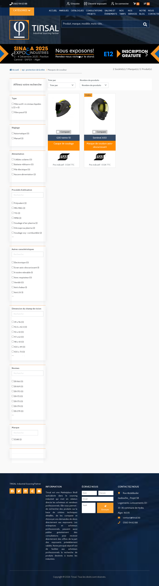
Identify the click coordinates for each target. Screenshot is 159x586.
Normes (15, 368)
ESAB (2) (17, 439)
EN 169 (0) (17, 386)
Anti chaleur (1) (19, 287)
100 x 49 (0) (18, 347)
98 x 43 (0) (18, 341)
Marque (15, 427)
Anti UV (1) (17, 292)
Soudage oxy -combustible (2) (27, 233)
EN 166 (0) (17, 381)
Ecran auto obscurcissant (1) (25, 267)
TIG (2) (16, 213)
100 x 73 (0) (18, 351)
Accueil (53, 10)
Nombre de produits (89, 80)
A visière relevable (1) (22, 272)
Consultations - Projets (94, 12)
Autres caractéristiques (23, 249)
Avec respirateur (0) (22, 277)
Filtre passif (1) (19, 112)
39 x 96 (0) (18, 322)
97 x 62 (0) (18, 337)
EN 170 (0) (17, 391)
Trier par (52, 80)
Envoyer (105, 508)
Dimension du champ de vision (26, 308)
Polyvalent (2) (19, 203)
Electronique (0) (20, 262)
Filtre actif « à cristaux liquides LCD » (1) (26, 106)
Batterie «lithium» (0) (23, 164)
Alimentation (18, 154)
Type (14, 98)
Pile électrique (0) (21, 169)
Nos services (132, 12)
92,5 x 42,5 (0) (19, 327)
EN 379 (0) (17, 411)
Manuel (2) (17, 138)
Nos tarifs (122, 12)
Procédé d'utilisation (22, 190)
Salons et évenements (111, 12)
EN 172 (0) (17, 396)
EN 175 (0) (17, 401)
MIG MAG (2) (18, 208)
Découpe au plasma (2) (23, 228)
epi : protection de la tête (33, 69)
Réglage (16, 127)
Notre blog (142, 12)
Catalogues (77, 10)
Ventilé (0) (18, 282)
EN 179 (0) (17, 406)
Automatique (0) (20, 133)
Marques (64, 10)
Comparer (65, 132)
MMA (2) (16, 218)
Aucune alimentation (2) (24, 174)
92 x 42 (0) (18, 332)
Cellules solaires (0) (22, 159)
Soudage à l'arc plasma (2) (25, 223)
